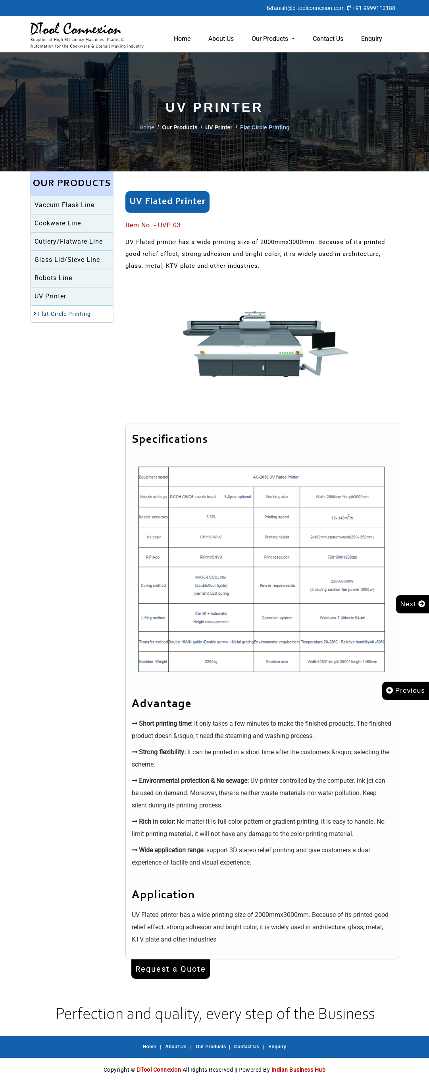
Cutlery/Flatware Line (69, 241)
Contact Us (328, 38)
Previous (405, 691)
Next (412, 604)
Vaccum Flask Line (64, 205)
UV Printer (50, 296)
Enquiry (371, 38)
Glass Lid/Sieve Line (67, 259)
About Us (221, 38)
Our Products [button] (271, 38)
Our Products (211, 1046)
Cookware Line (58, 223)
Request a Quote (170, 969)
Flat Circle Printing (62, 314)
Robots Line (53, 278)
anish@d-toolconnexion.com (309, 8)
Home (182, 38)
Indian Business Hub (298, 1070)
